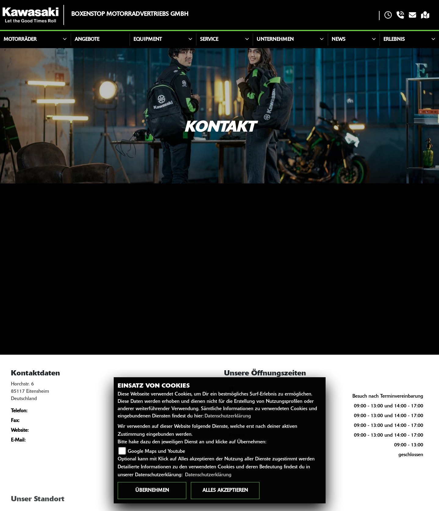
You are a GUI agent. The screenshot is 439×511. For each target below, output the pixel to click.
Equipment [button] (148, 39)
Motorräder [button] (20, 39)
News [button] (338, 39)
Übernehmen (152, 490)
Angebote (87, 39)
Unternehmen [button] (275, 39)
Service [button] (209, 39)
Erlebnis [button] (394, 39)
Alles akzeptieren (225, 490)
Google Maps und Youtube (156, 451)
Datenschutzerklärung (228, 416)
